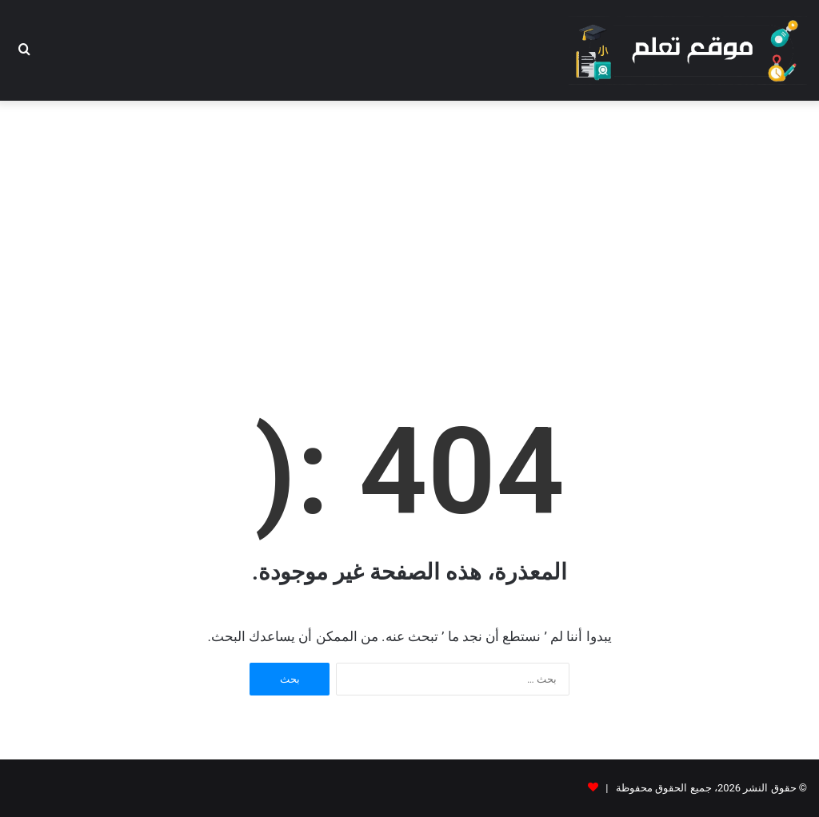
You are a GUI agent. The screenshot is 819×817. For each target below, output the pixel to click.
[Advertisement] (409, 229)
